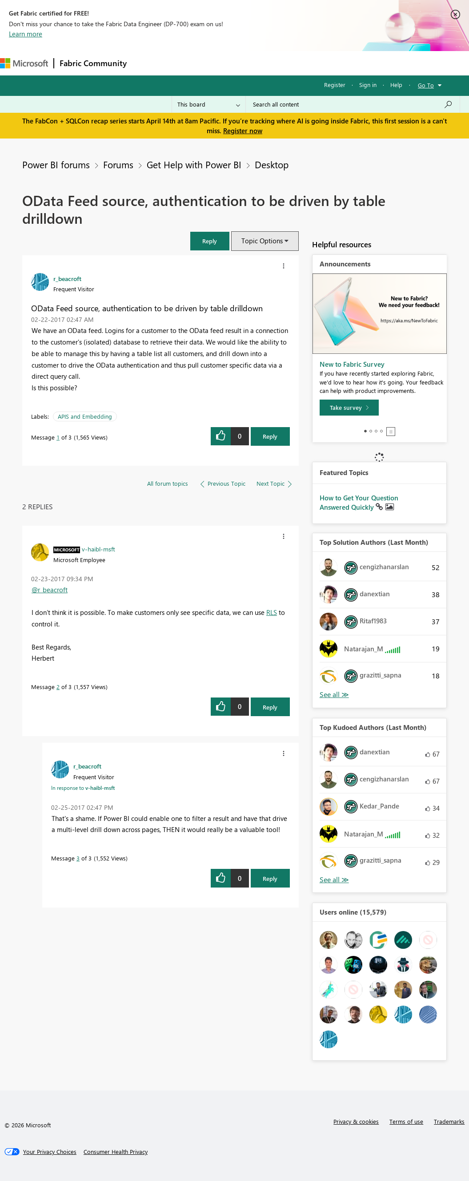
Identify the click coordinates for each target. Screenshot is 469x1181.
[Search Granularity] (208, 104)
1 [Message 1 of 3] (58, 437)
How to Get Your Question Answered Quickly (359, 502)
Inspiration (186, 63)
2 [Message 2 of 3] (58, 686)
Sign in (368, 84)
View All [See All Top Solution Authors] (334, 695)
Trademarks (449, 1121)
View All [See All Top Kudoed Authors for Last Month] (334, 880)
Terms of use (406, 1121)
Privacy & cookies (356, 1121)
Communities (262, 63)
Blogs (302, 63)
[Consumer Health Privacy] (116, 1152)
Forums (146, 63)
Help (396, 84)
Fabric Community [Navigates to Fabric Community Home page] (93, 63)
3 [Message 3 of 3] (78, 858)
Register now (242, 130)
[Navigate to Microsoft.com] (24, 63)
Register (334, 84)
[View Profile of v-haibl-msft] (98, 548)
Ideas (222, 63)
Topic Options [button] (262, 240)
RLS (271, 612)
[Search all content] (352, 104)
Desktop (272, 164)
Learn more (25, 33)
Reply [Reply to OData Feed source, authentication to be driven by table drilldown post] (270, 436)
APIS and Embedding (85, 416)
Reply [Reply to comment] (270, 707)
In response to (83, 787)
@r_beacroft (50, 589)
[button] (209, 241)
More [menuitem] (332, 63)
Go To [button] (426, 85)
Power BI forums (56, 164)
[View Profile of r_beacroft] (67, 278)
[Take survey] (349, 408)
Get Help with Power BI (194, 164)
